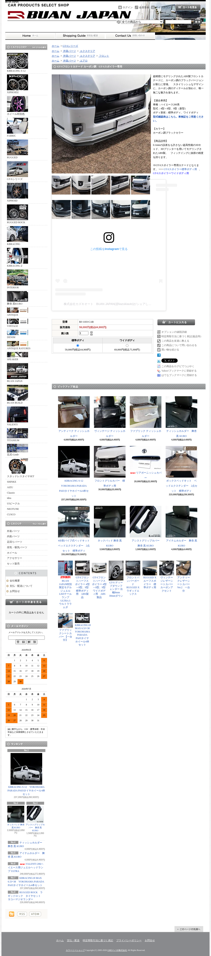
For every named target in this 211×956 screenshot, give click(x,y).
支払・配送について (80, 35)
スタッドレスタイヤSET (20, 468)
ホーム (30, 35)
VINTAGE (17, 323)
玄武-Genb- (17, 450)
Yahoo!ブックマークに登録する (179, 370)
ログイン (128, 7)
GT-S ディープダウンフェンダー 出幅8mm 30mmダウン (116, 579)
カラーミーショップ (75, 950)
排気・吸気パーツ (17, 547)
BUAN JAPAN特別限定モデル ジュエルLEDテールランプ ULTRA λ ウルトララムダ (66, 584)
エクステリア (87, 51)
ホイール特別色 (17, 105)
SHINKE (11, 481)
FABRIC (17, 127)
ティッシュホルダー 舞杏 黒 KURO (181, 417)
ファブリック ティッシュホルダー (145, 417)
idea (9, 498)
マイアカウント (164, 7)
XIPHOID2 (17, 84)
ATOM (35, 914)
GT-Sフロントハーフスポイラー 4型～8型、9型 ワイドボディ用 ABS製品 (99, 580)
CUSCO (11, 514)
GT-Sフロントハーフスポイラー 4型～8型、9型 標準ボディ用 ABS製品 (82, 580)
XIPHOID (17, 192)
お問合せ (130, 35)
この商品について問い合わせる (179, 345)
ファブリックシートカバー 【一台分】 (65, 627)
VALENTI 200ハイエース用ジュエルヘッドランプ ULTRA (25, 867)
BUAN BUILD (17, 394)
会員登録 (144, 7)
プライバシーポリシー (129, 940)
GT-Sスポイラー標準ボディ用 (180, 169)
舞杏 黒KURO (17, 298)
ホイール (12, 552)
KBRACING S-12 (17, 62)
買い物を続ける (170, 349)
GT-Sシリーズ (17, 171)
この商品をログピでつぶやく (177, 366)
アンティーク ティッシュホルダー (74, 417)
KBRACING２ (17, 257)
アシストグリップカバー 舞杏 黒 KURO (35, 819)
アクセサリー (14, 558)
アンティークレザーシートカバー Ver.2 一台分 (183, 576)
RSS (22, 914)
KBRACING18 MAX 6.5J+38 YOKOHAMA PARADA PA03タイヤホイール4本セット (26, 882)
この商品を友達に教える (175, 340)
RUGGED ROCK (17, 214)
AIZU (10, 487)
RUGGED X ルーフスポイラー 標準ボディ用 (149, 575)
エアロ (83, 60)
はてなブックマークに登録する (179, 375)
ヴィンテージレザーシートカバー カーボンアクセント (167, 576)
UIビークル (13, 503)
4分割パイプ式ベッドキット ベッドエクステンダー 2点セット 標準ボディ (75, 529)
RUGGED (17, 149)
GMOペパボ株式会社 (117, 950)
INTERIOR (17, 279)
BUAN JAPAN (17, 373)
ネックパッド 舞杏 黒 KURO (16, 817)
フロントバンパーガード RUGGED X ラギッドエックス (134, 578)
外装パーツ (13, 531)
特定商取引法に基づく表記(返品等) (181, 336)
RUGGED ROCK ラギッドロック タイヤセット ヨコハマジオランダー (25, 896)
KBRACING (17, 236)
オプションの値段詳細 (174, 331)
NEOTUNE (13, 509)
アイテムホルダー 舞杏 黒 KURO (181, 526)
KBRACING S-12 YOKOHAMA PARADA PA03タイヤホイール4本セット (26, 774)
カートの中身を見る (26, 602)
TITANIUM (17, 435)
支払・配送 (73, 940)
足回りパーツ (14, 541)
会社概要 (15, 580)
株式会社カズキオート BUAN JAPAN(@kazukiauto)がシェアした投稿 (110, 304)
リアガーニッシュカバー (145, 462)
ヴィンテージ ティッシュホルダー (110, 417)
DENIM (17, 334)
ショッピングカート (188, 7)
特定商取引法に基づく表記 (98, 940)
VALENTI (17, 416)
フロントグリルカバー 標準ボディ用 (110, 466)
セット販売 (13, 563)
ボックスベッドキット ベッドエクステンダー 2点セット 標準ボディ (181, 469)
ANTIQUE (17, 311)
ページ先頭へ (188, 929)
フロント (103, 55)
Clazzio (11, 492)
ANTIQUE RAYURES (18, 345)
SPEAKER (17, 356)
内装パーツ (13, 536)
